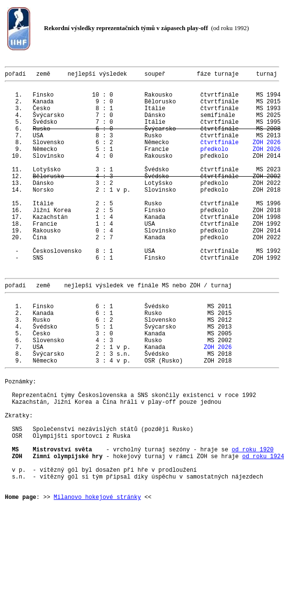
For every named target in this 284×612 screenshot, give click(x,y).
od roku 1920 (252, 526)
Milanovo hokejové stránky (97, 584)
